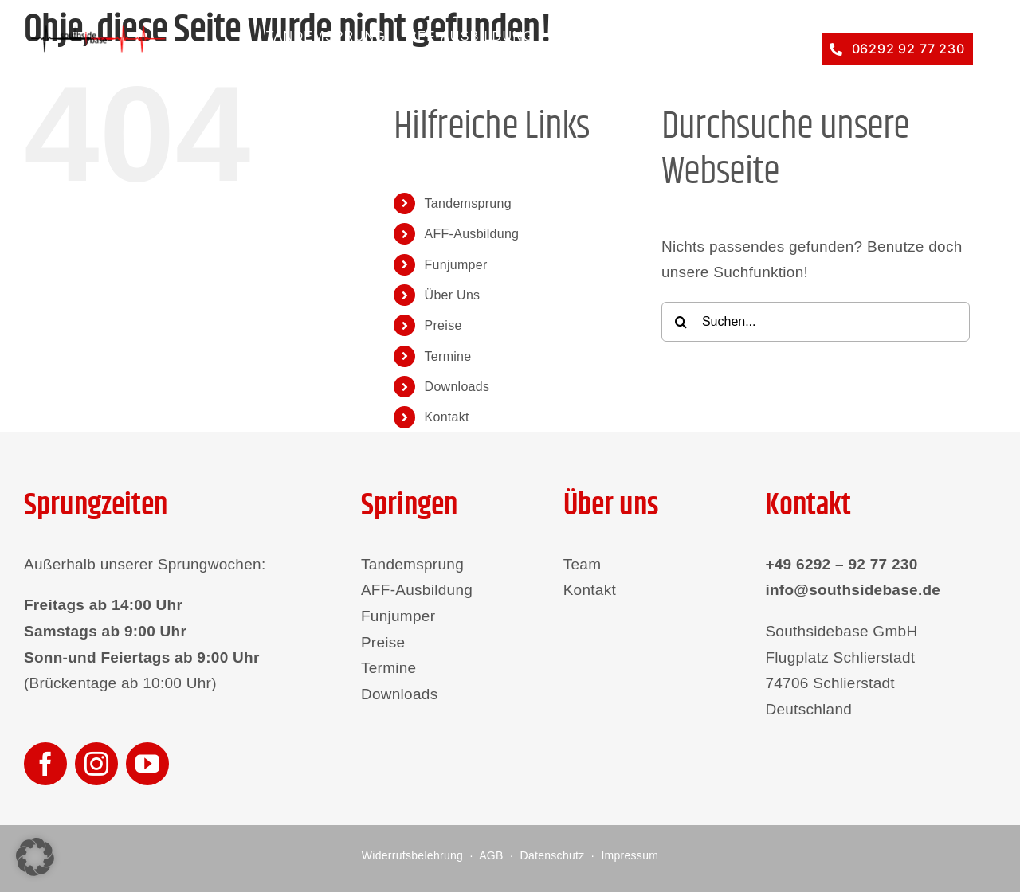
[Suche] (681, 322)
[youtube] (147, 763)
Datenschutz (552, 855)
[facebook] (45, 763)
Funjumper (456, 265)
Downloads (457, 386)
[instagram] (96, 763)
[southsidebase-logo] (95, 31)
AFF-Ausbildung (472, 234)
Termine (448, 356)
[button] (35, 857)
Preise (443, 325)
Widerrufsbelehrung (412, 855)
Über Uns (453, 295)
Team (582, 564)
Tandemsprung (468, 203)
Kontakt (447, 417)
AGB (491, 855)
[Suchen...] (815, 322)
